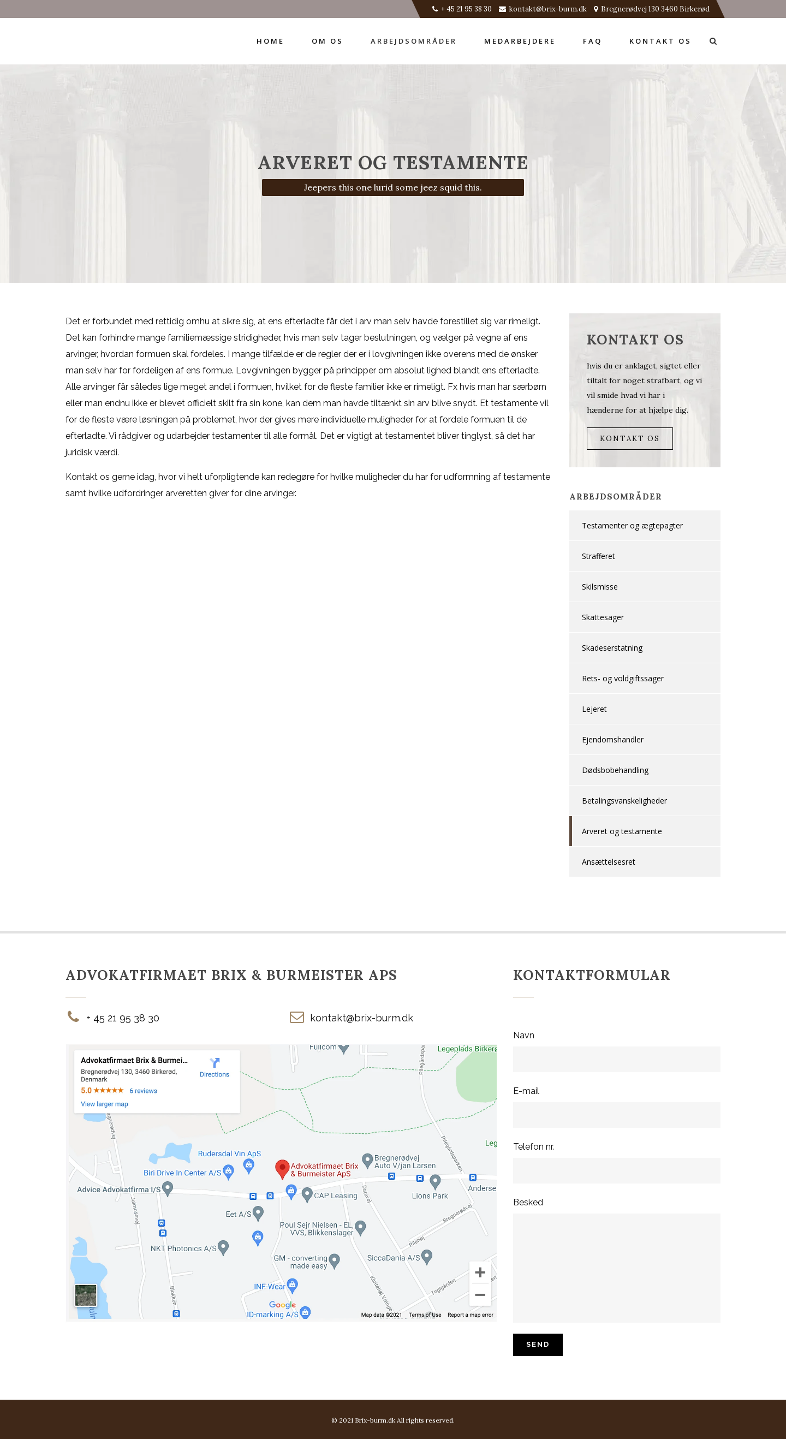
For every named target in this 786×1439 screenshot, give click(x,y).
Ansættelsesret (608, 862)
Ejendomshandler (613, 739)
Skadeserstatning (612, 648)
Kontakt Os (630, 438)
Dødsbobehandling (615, 770)
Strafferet (598, 556)
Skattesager (603, 617)
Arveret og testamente (622, 831)
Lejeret (594, 709)
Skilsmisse (600, 586)
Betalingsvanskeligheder (624, 800)
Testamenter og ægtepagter (632, 525)
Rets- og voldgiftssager (623, 678)
